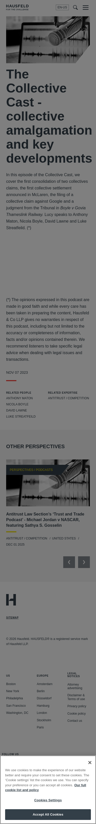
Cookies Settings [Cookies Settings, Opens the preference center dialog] (48, 800)
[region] (48, 789)
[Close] (89, 762)
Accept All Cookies (48, 814)
